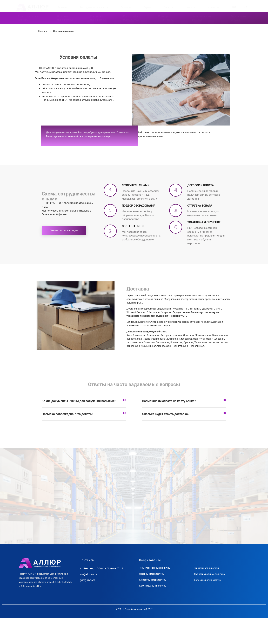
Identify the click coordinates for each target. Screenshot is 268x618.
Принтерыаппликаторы (166, 18)
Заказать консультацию (64, 230)
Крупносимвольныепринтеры (202, 18)
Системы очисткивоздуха (240, 18)
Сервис (148, 7)
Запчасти (126, 7)
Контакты (213, 7)
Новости (190, 7)
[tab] (84, 401)
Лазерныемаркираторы (65, 18)
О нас (168, 7)
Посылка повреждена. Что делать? (67, 414)
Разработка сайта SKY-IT (138, 609)
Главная (62, 7)
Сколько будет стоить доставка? (165, 414)
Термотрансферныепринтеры (29, 18)
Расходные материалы (94, 7)
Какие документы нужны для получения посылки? (79, 401)
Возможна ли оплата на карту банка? (169, 401)
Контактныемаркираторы (98, 18)
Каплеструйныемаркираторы (132, 18)
